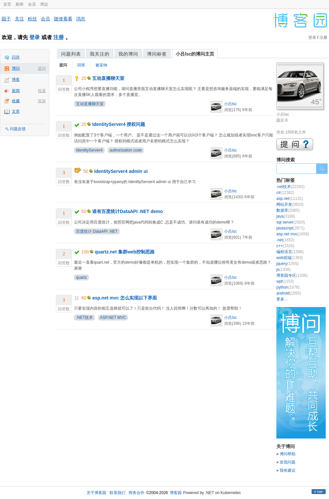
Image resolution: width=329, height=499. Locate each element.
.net (285, 240)
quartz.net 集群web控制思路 (125, 251)
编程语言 (290, 252)
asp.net (289, 198)
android (288, 293)
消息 (80, 18)
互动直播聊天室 (108, 78)
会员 (32, 4)
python (288, 287)
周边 (44, 4)
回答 (81, 65)
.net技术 (290, 186)
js (283, 269)
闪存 (16, 57)
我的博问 (128, 54)
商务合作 (136, 492)
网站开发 (290, 204)
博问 (16, 68)
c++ (285, 246)
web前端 (289, 257)
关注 (19, 18)
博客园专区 (292, 275)
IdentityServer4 (89, 150)
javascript (290, 228)
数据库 (288, 210)
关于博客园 (96, 492)
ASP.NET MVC (113, 317)
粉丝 (32, 18)
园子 (6, 18)
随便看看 (63, 18)
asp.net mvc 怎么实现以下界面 (124, 297)
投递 (42, 90)
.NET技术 (84, 317)
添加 (42, 101)
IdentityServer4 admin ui (121, 171)
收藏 (16, 101)
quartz (81, 277)
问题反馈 (18, 129)
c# (285, 192)
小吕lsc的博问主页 (195, 54)
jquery (287, 263)
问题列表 (71, 54)
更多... (282, 299)
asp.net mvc (292, 234)
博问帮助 (287, 454)
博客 (16, 79)
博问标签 (157, 54)
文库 (16, 111)
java (285, 216)
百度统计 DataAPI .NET (97, 231)
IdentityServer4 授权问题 (118, 124)
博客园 (176, 492)
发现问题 (287, 462)
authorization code (126, 150)
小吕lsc (230, 104)
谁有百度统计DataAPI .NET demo (127, 211)
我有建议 (287, 470)
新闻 (19, 4)
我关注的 (100, 54)
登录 (34, 37)
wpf (285, 281)
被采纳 (101, 65)
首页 (7, 4)
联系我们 (117, 492)
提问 (42, 68)
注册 (58, 37)
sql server (290, 222)
